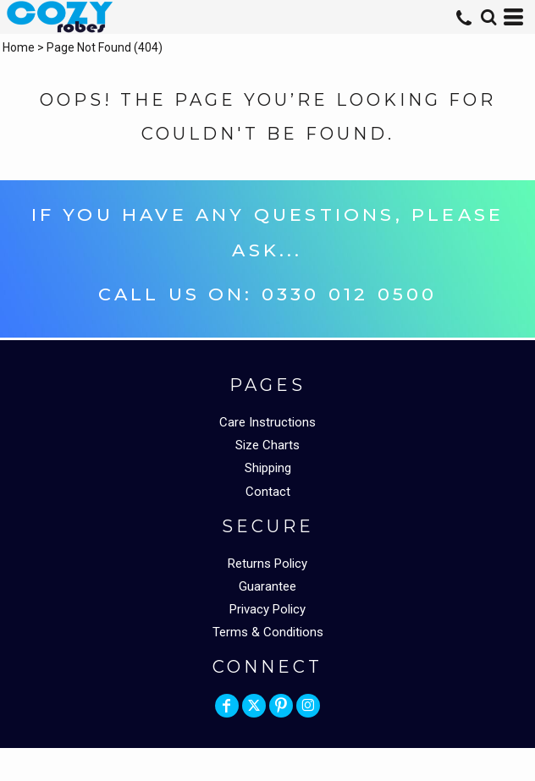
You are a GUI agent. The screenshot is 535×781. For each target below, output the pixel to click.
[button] (488, 16)
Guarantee (267, 586)
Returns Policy (267, 563)
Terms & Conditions (267, 632)
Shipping (268, 468)
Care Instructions (267, 422)
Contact (267, 491)
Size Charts (267, 445)
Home (19, 47)
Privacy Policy (267, 609)
